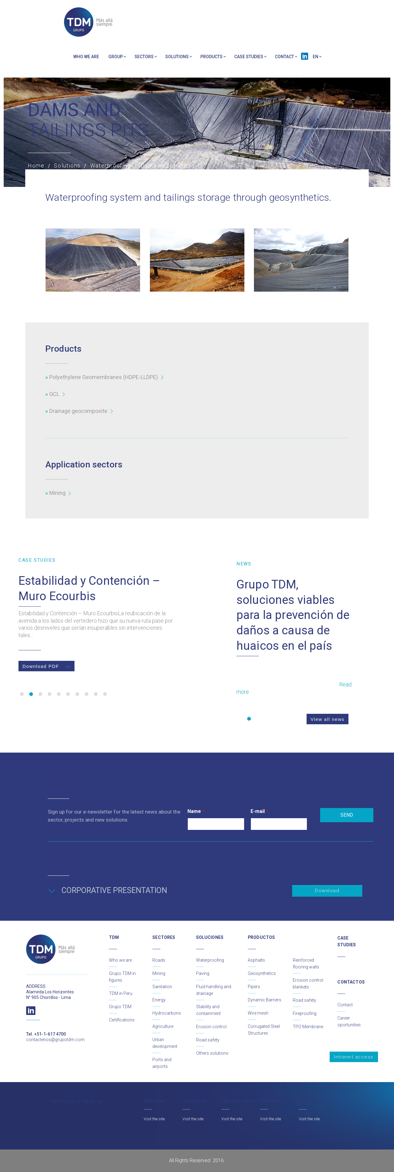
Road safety (207, 1039)
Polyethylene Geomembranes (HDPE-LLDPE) (103, 377)
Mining (57, 493)
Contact (284, 56)
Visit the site (154, 1119)
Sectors (144, 56)
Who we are (86, 56)
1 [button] (22, 694)
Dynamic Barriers (264, 999)
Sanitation (162, 986)
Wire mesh (258, 1013)
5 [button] (59, 694)
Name (195, 811)
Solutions (177, 56)
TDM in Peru (120, 993)
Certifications (122, 1019)
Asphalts (256, 960)
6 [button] (68, 694)
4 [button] (49, 694)
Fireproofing (304, 1013)
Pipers (254, 986)
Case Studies (248, 56)
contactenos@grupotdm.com (55, 1039)
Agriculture (162, 1026)
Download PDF (46, 666)
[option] (97, 614)
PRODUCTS (211, 56)
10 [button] (105, 694)
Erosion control (211, 1026)
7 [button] (77, 694)
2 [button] (31, 694)
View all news (327, 719)
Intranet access (354, 1057)
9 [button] (96, 694)
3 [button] (40, 694)
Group (115, 56)
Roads (158, 960)
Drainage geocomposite (78, 411)
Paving (202, 973)
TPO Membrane (308, 1026)
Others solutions (212, 1053)
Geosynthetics (262, 973)
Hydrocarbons (166, 1013)
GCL (54, 394)
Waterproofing (210, 960)
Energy (159, 999)
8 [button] (86, 694)
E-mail (259, 811)
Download (327, 890)
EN (315, 56)
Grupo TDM (120, 1006)
